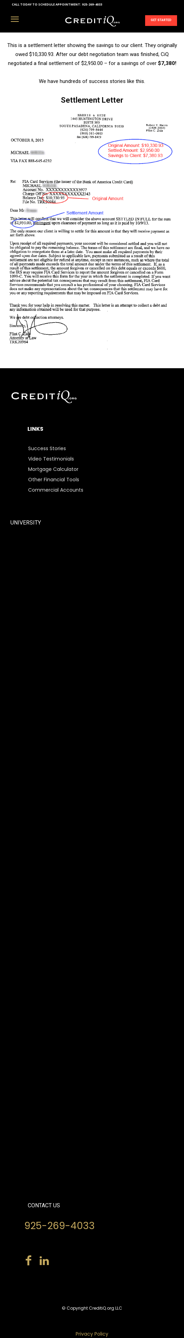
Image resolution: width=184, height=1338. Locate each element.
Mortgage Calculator (53, 469)
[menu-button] (14, 20)
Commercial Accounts (55, 489)
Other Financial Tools (53, 479)
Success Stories (47, 448)
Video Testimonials (51, 458)
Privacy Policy (92, 1333)
